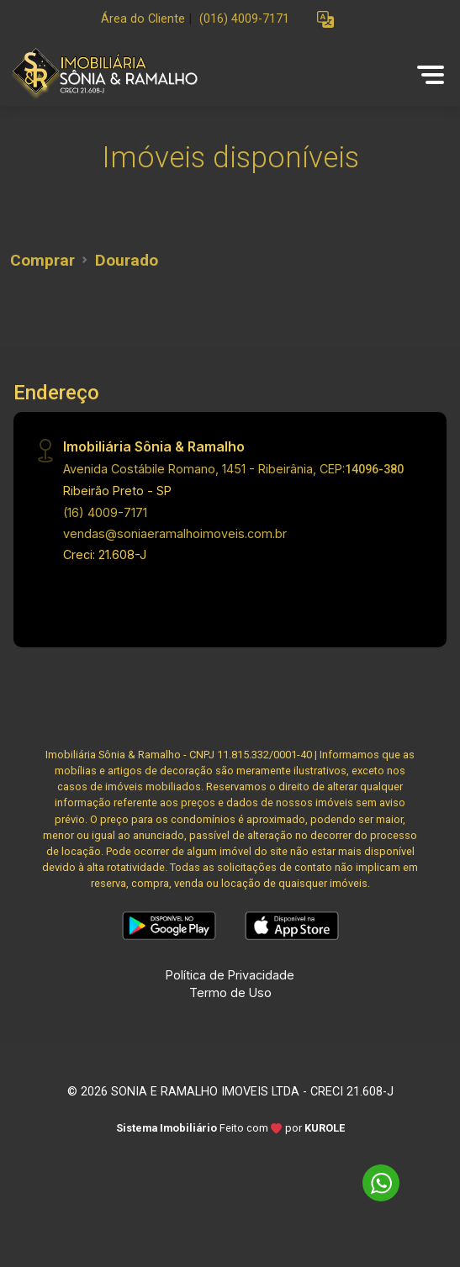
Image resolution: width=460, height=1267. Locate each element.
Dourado (126, 260)
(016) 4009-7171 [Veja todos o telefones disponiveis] (244, 19)
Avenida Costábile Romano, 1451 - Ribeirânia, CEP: (233, 469)
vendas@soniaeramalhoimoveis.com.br (175, 533)
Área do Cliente (143, 19)
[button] (325, 20)
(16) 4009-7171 (105, 512)
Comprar (42, 260)
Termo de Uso (230, 992)
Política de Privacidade (230, 975)
